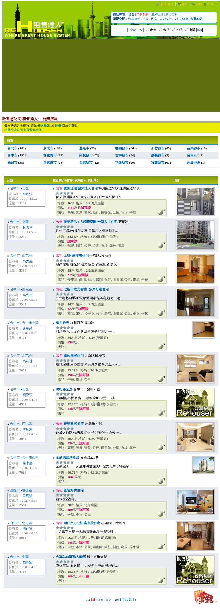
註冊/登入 (167, 4)
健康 (185, 19)
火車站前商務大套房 (71, 557)
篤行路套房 (64, 389)
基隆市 (15, 490)
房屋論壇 (157, 14)
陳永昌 (28, 463)
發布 (184, 4)
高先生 (28, 261)
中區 (25, 557)
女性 (177, 19)
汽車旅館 (134, 19)
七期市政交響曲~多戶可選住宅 (85, 289)
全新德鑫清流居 (67, 457)
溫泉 (146, 19)
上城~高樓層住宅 (75, 255)
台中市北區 (30, 323)
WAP (210, 4)
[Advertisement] (111, 75)
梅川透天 (62, 323)
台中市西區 (30, 457)
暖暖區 (27, 490)
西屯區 (27, 255)
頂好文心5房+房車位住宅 (82, 523)
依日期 (92, 180)
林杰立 (28, 227)
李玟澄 (28, 194)
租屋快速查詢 (13, 130)
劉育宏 (28, 395)
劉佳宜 (28, 529)
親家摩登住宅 (73, 355)
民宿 (154, 19)
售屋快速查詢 (33, 130)
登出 (199, 4)
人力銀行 (165, 19)
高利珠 (28, 361)
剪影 (177, 180)
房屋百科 (171, 14)
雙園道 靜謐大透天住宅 (80, 188)
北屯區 (27, 355)
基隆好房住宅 (73, 490)
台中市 (15, 188)
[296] (117, 599)
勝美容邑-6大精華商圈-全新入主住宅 (90, 222)
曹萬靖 (28, 328)
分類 (10, 180)
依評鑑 (78, 180)
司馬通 (28, 496)
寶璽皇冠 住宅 (73, 424)
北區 (25, 188)
